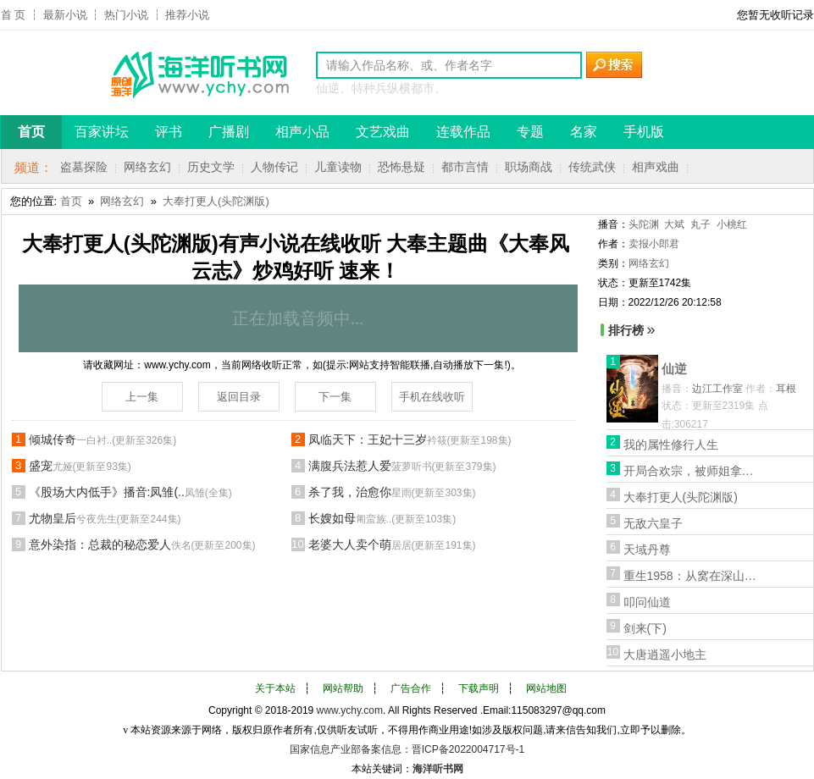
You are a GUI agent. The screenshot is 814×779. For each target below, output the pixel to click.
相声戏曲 (655, 167)
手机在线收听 (432, 396)
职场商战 (528, 167)
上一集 (141, 396)
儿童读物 (338, 167)
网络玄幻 (147, 167)
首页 (71, 201)
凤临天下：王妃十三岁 (410, 439)
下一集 (335, 396)
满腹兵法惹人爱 (402, 465)
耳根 (786, 389)
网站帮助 (343, 688)
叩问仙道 (647, 602)
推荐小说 (187, 14)
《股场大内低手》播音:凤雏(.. (130, 492)
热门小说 (126, 14)
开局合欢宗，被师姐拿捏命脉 (691, 471)
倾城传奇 (103, 439)
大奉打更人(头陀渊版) (216, 201)
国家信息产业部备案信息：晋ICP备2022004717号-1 (407, 749)
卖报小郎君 (653, 244)
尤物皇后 (105, 518)
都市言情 (465, 167)
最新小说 (65, 14)
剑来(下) (645, 628)
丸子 (700, 224)
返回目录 (239, 396)
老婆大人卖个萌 (392, 544)
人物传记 (274, 167)
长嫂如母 (382, 518)
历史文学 (211, 167)
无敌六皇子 (653, 523)
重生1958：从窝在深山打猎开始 (691, 576)
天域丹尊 (647, 549)
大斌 (674, 224)
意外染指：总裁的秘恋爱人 (142, 544)
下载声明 (478, 688)
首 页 (13, 14)
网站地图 (546, 688)
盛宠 (80, 465)
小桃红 (732, 224)
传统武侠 (592, 167)
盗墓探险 (84, 167)
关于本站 (275, 688)
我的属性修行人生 (670, 444)
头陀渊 (643, 224)
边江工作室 (717, 389)
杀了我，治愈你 (392, 492)
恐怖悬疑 (401, 167)
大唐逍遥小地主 (664, 654)
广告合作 (410, 688)
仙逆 (674, 369)
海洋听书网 (438, 769)
